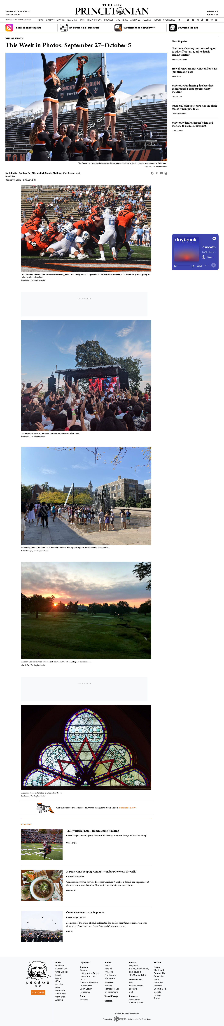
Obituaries (60, 996)
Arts (131, 982)
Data (82, 996)
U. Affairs (59, 965)
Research (60, 990)
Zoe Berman (69, 173)
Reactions (85, 991)
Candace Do (24, 173)
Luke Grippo (177, 130)
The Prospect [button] (94, 19)
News (58, 962)
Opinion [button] (50, 19)
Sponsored (169, 19)
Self (131, 991)
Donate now (213, 11)
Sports (108, 962)
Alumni (58, 977)
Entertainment (136, 985)
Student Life (61, 968)
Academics (60, 993)
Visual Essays (111, 996)
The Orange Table (137, 974)
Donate (157, 991)
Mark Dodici (11, 173)
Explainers (85, 962)
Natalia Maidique (53, 173)
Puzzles (147, 19)
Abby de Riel (38, 173)
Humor (157, 19)
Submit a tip (213, 14)
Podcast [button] (108, 19)
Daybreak (134, 965)
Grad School (61, 971)
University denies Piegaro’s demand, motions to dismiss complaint (193, 124)
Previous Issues (12, 14)
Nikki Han (176, 76)
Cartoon (108, 1000)
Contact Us (159, 973)
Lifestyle (133, 988)
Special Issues (136, 1002)
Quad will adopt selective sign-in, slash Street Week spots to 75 (194, 107)
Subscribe (38, 992)
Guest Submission (89, 982)
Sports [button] (60, 19)
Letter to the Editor (89, 973)
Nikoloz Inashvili (179, 59)
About (157, 979)
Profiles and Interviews (110, 976)
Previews (109, 971)
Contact (28, 20)
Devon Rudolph (179, 113)
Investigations (111, 991)
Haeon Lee (177, 96)
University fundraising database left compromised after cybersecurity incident (192, 89)
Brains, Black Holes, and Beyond (139, 970)
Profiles (108, 985)
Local (58, 974)
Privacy (157, 994)
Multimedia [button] (122, 19)
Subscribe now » (128, 807)
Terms (157, 998)
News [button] (40, 19)
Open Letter (86, 988)
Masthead (9, 20)
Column (83, 969)
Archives (135, 19)
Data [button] (81, 19)
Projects (133, 996)
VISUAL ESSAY (14, 38)
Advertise (19, 20)
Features (109, 982)
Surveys (84, 999)
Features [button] (72, 19)
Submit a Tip (160, 988)
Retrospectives (112, 988)
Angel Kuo (10, 176)
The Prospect (135, 979)
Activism (59, 984)
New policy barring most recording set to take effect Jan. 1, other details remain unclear (194, 51)
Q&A (57, 981)
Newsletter (134, 999)
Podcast (133, 962)
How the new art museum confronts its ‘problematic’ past (194, 70)
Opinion (84, 966)
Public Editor (86, 985)
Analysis (59, 999)
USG (57, 987)
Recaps (108, 968)
